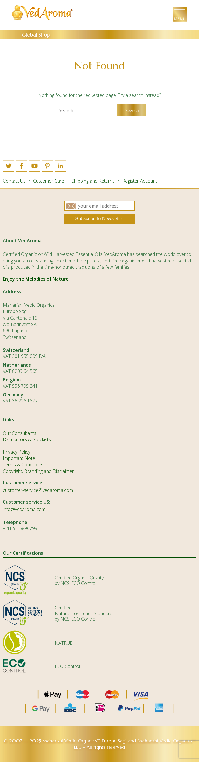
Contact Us (14, 181)
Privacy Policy (16, 452)
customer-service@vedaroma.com (38, 490)
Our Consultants (19, 433)
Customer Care (48, 181)
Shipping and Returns (93, 181)
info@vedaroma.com (24, 509)
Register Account (139, 181)
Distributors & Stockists (27, 439)
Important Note (19, 458)
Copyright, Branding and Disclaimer (38, 471)
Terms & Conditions (23, 464)
